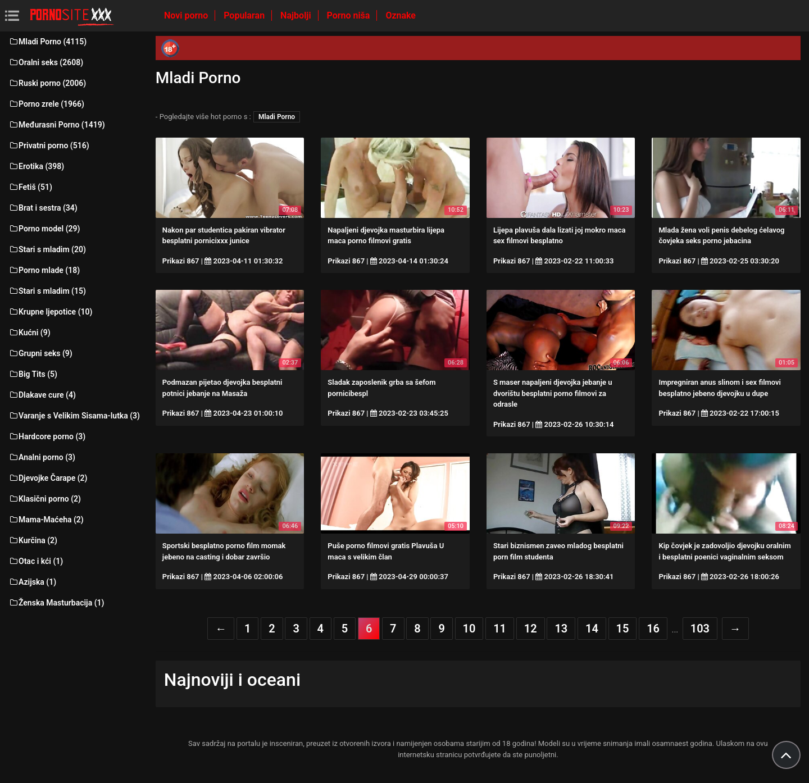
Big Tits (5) (32, 374)
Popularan (245, 15)
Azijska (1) (32, 581)
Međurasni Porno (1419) (56, 124)
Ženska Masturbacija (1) (56, 602)
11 (499, 628)
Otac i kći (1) (35, 561)
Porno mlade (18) (44, 270)
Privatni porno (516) (48, 145)
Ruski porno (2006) (47, 83)
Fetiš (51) (30, 187)
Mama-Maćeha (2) (46, 519)
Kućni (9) (29, 332)
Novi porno (187, 15)
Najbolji (296, 15)
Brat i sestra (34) (43, 207)
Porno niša (349, 15)
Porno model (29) (44, 228)
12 (530, 628)
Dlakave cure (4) (42, 394)
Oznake (400, 15)
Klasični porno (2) (44, 498)
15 (622, 628)
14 (591, 628)
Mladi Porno (276, 117)
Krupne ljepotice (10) (50, 311)
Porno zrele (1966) (46, 103)
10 (469, 628)
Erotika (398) (36, 166)
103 (700, 628)
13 (561, 628)
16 (653, 628)
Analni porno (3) (41, 457)
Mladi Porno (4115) (47, 41)
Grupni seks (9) (40, 353)
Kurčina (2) (32, 540)
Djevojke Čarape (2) (47, 478)
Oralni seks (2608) (45, 62)
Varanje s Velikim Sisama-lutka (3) (74, 415)
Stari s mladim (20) (47, 249)
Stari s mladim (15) (47, 290)
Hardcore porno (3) (46, 436)
